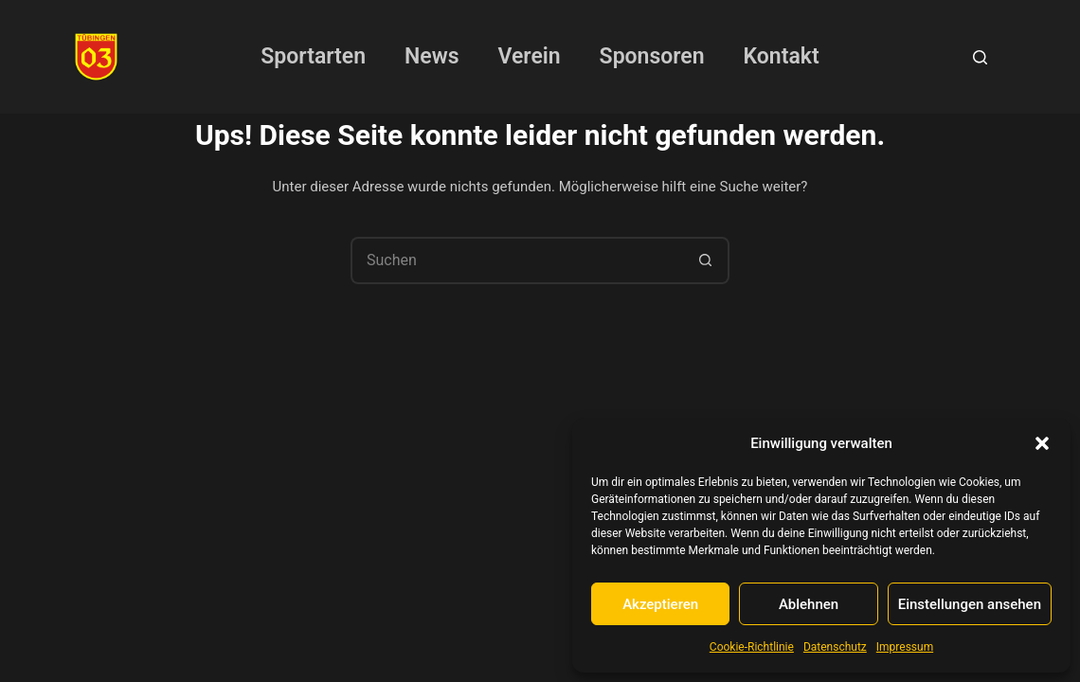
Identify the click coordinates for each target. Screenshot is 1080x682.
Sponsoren (652, 56)
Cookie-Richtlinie (752, 647)
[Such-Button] (705, 260)
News (432, 56)
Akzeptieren (660, 604)
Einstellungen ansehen (969, 604)
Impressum (904, 647)
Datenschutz (835, 647)
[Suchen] (980, 57)
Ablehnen (808, 604)
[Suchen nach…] (516, 260)
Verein (529, 56)
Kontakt (781, 56)
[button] (1042, 443)
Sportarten (313, 56)
